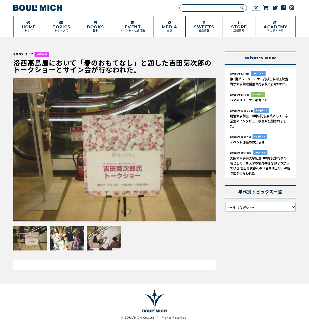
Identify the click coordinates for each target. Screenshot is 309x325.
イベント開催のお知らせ (247, 142)
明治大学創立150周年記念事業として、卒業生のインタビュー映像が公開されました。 (259, 120)
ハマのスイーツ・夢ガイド (249, 100)
